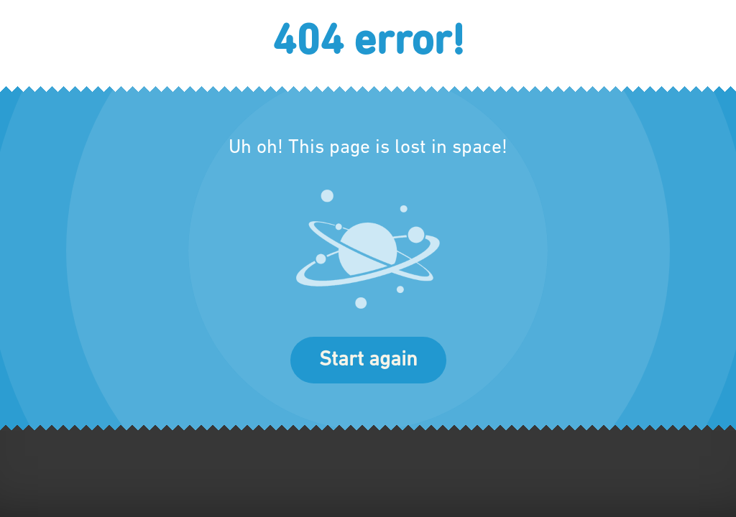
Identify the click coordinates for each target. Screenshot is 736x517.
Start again (368, 360)
